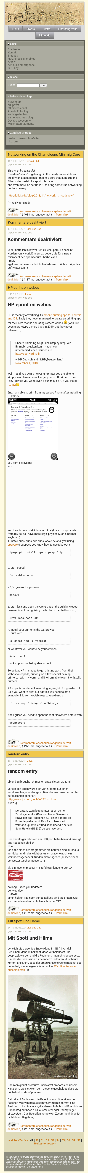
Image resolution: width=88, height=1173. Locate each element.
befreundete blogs (20, 96)
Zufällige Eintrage (20, 132)
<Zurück (23, 1140)
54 (57, 1140)
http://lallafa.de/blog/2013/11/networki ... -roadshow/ (41, 195)
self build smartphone (21, 65)
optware (13, 544)
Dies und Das (34, 229)
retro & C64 (33, 161)
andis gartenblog (18, 114)
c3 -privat (13, 105)
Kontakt (12, 52)
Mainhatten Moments (21, 123)
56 (68, 1140)
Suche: (13, 77)
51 (42, 1140)
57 (73, 1140)
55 (63, 1140)
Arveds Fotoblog (18, 111)
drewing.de (14, 101)
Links (12, 43)
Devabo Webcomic (19, 120)
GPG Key (13, 68)
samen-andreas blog (20, 117)
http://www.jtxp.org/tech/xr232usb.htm (32, 799)
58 (78, 1140)
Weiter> (39, 1143)
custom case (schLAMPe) (24, 138)
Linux (28, 294)
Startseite (14, 49)
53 (52, 1140)
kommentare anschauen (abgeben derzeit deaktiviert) (39, 213)
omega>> (50, 1143)
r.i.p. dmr (13, 141)
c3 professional (17, 108)
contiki (12, 385)
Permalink (62, 214)
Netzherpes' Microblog (21, 58)
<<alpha (13, 1140)
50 (37, 1140)
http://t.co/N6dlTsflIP (28, 353)
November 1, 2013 (26, 363)
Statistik (13, 55)
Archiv (12, 61)
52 (47, 1140)
